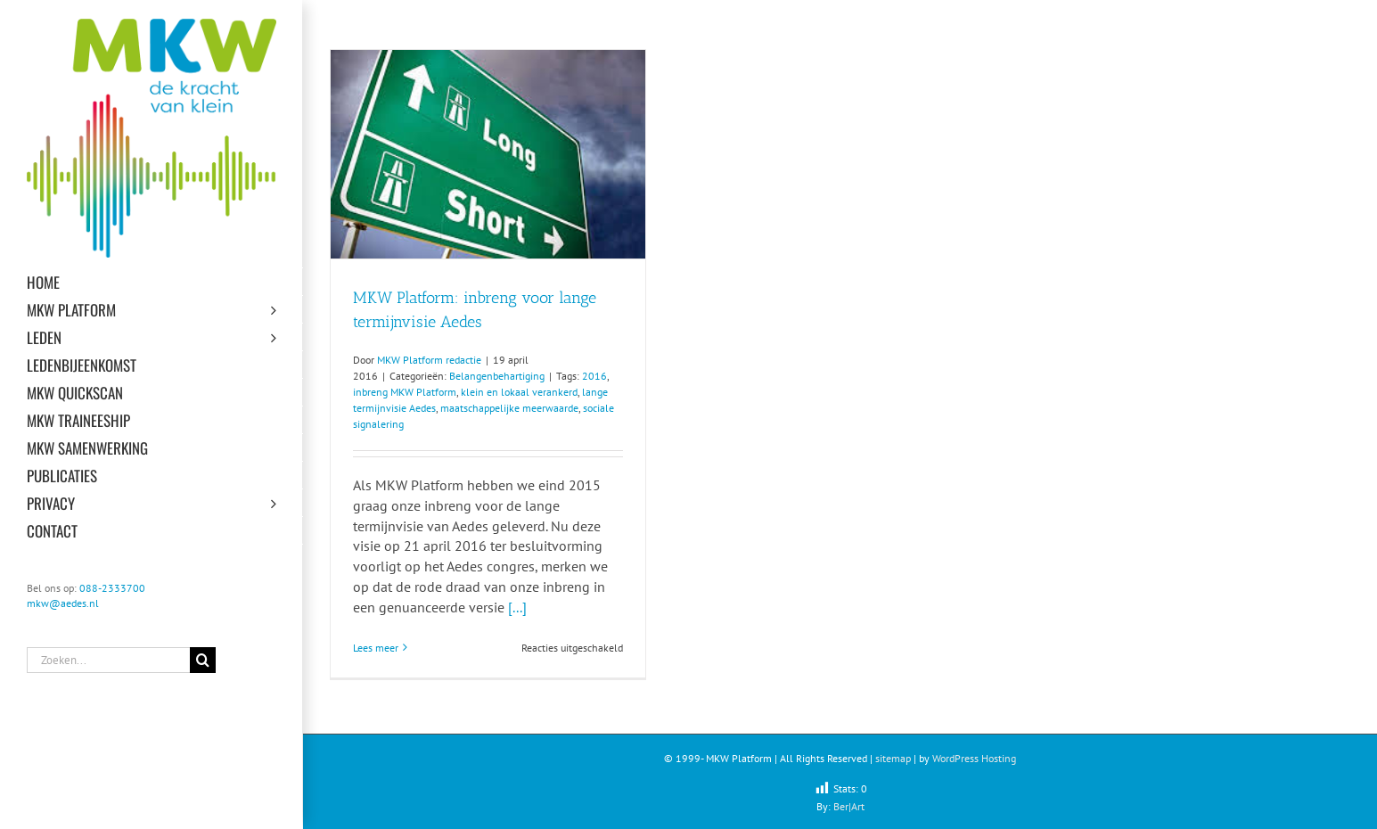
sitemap (893, 758)
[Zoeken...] (108, 660)
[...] (517, 607)
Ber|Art (849, 806)
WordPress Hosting (974, 758)
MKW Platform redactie (429, 359)
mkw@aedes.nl (63, 603)
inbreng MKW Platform (404, 391)
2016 (594, 375)
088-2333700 (112, 588)
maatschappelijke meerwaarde (509, 407)
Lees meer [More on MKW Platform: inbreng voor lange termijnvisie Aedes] (375, 647)
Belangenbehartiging (497, 375)
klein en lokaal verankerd (519, 391)
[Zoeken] (203, 660)
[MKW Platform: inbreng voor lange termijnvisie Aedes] (488, 154)
